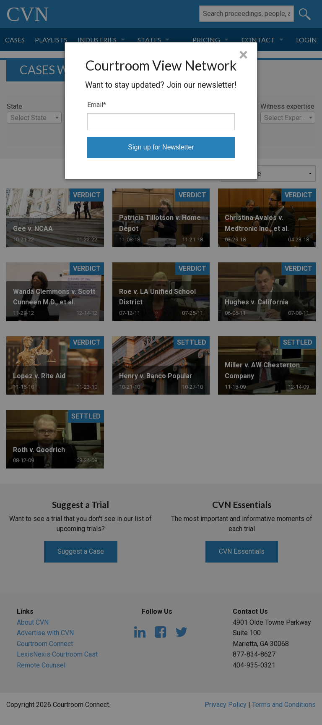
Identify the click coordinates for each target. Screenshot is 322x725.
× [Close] (243, 55)
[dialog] (161, 111)
